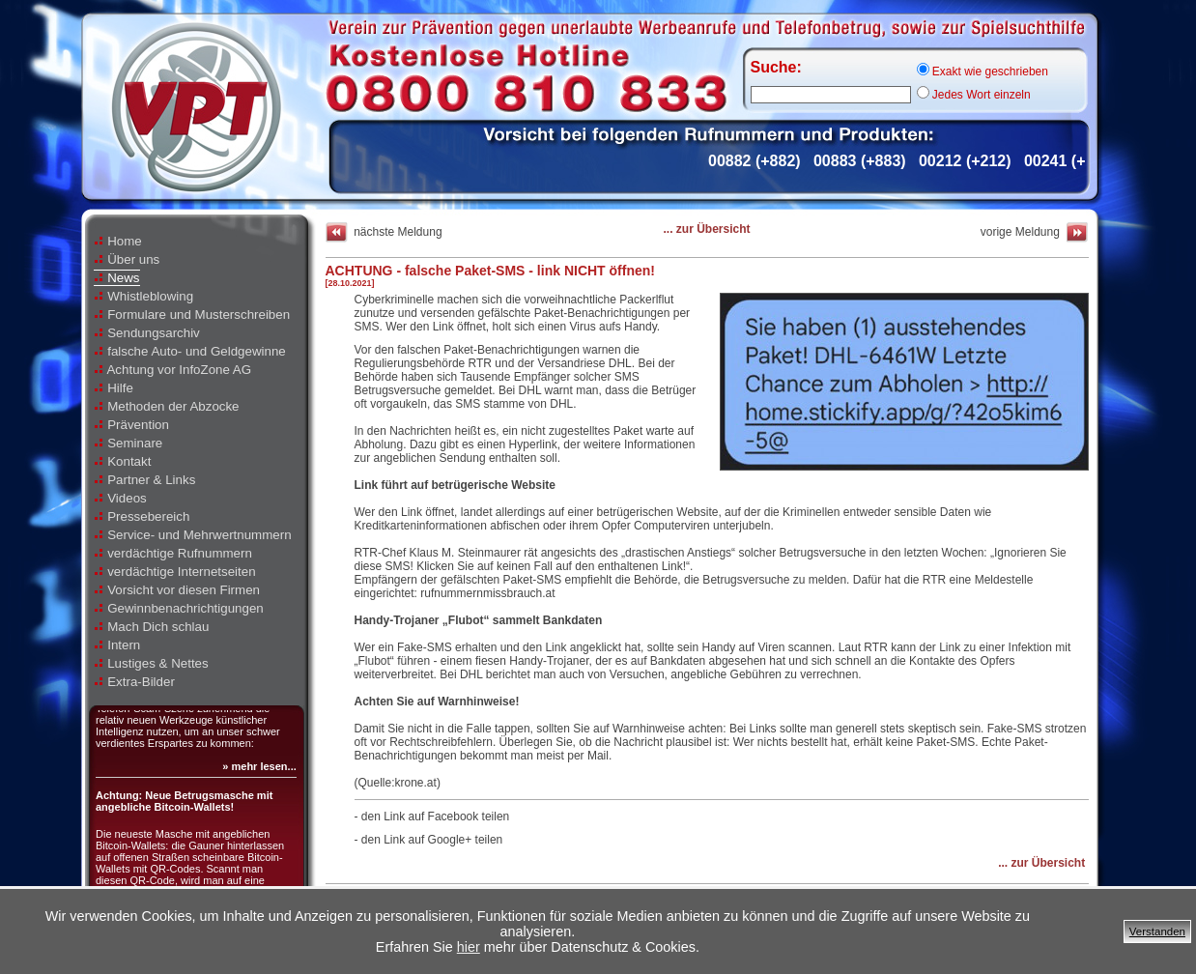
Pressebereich (142, 516)
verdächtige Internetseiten (175, 571)
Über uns (127, 259)
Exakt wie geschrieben (982, 71)
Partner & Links (145, 480)
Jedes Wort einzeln (974, 94)
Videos (120, 498)
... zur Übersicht (706, 229)
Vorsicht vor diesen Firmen (177, 590)
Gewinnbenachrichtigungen (179, 608)
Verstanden (1157, 931)
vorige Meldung (1035, 233)
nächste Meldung (384, 233)
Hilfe (113, 388)
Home (118, 241)
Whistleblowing (144, 296)
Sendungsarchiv (147, 333)
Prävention (131, 424)
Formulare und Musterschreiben (192, 314)
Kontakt (123, 461)
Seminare (128, 443)
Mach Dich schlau (152, 626)
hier (468, 947)
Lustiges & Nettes (151, 663)
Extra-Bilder (134, 681)
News (117, 278)
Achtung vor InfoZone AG (173, 369)
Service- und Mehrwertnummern (193, 535)
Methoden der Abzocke (167, 406)
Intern (117, 645)
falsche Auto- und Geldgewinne (190, 351)
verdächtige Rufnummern (173, 553)
